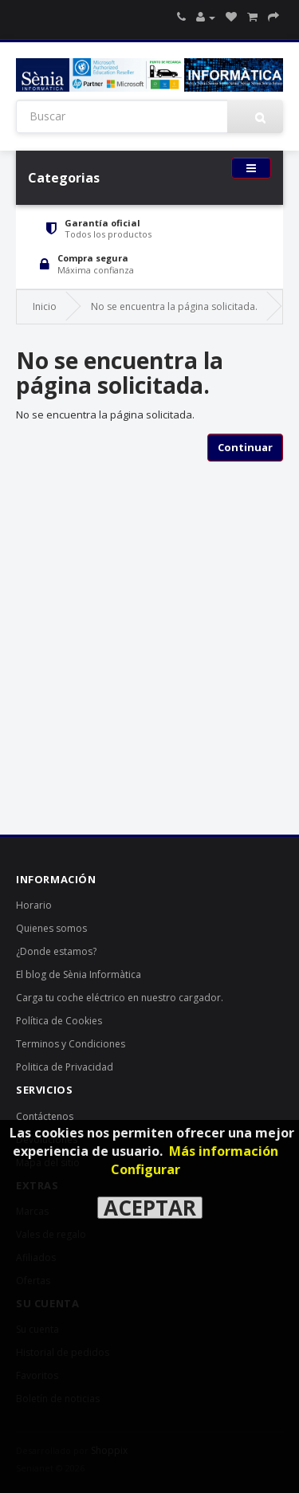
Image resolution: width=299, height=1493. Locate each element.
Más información (223, 1151)
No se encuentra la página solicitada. (174, 306)
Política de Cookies (59, 1020)
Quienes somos (51, 928)
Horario (34, 905)
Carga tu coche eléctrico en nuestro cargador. (119, 997)
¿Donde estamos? (56, 951)
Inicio (45, 306)
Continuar (245, 447)
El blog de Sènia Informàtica (78, 974)
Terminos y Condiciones (70, 1044)
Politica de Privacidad (64, 1067)
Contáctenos (44, 1116)
